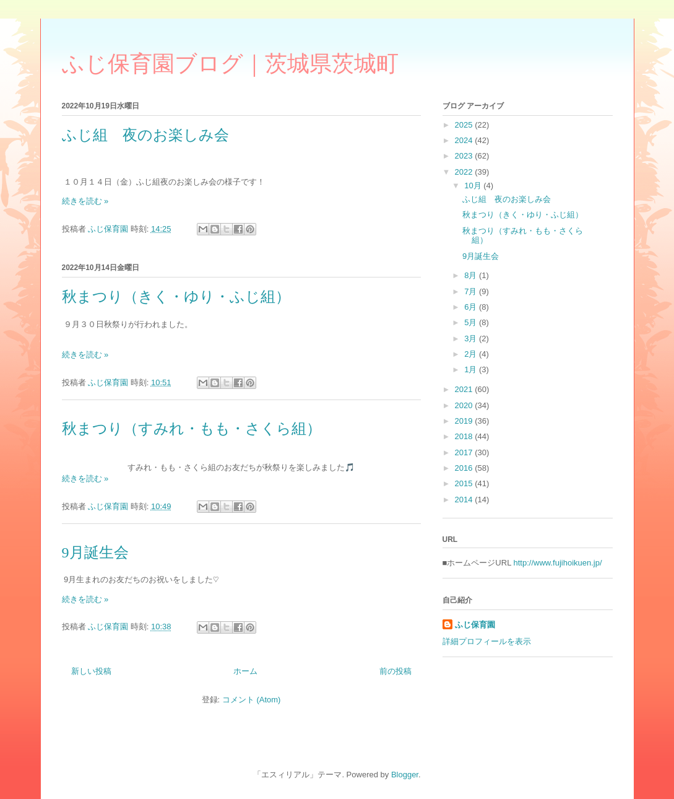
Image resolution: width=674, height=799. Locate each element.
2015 (465, 483)
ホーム (245, 671)
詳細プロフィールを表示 (487, 641)
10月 (473, 185)
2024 (465, 140)
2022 (465, 172)
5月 (471, 322)
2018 (465, 436)
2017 (465, 452)
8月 (471, 275)
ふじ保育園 (475, 624)
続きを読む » (85, 201)
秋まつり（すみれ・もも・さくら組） (191, 429)
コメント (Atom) (251, 699)
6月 (471, 307)
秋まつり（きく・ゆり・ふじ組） (176, 297)
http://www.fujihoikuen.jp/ (558, 562)
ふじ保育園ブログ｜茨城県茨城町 (230, 63)
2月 (471, 354)
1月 (471, 369)
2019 (465, 421)
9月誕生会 (95, 552)
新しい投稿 (91, 671)
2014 (465, 499)
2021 (465, 389)
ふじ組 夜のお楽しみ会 (145, 135)
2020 (465, 405)
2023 (465, 155)
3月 (471, 338)
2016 (465, 468)
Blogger (404, 774)
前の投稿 (395, 671)
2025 (465, 124)
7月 (471, 291)
